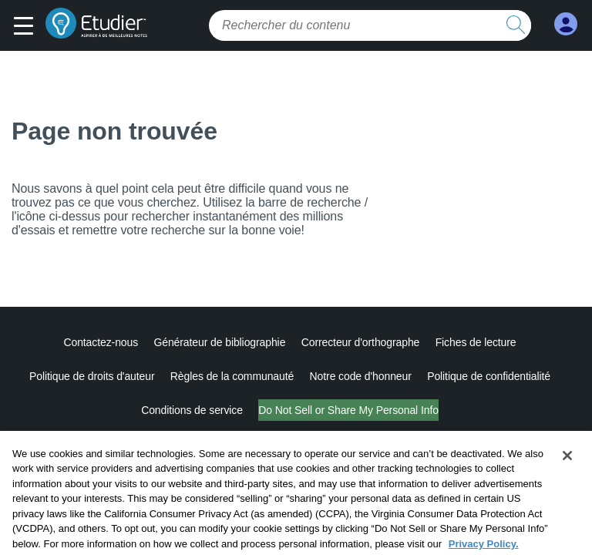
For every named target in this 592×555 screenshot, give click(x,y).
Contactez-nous (100, 342)
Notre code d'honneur (361, 376)
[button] (27, 27)
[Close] (567, 466)
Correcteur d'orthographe (360, 342)
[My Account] (565, 24)
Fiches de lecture (476, 342)
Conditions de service (192, 410)
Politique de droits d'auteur (92, 376)
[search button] (515, 25)
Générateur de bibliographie (219, 342)
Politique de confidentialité (488, 376)
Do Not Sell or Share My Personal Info (348, 410)
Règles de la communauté (232, 376)
